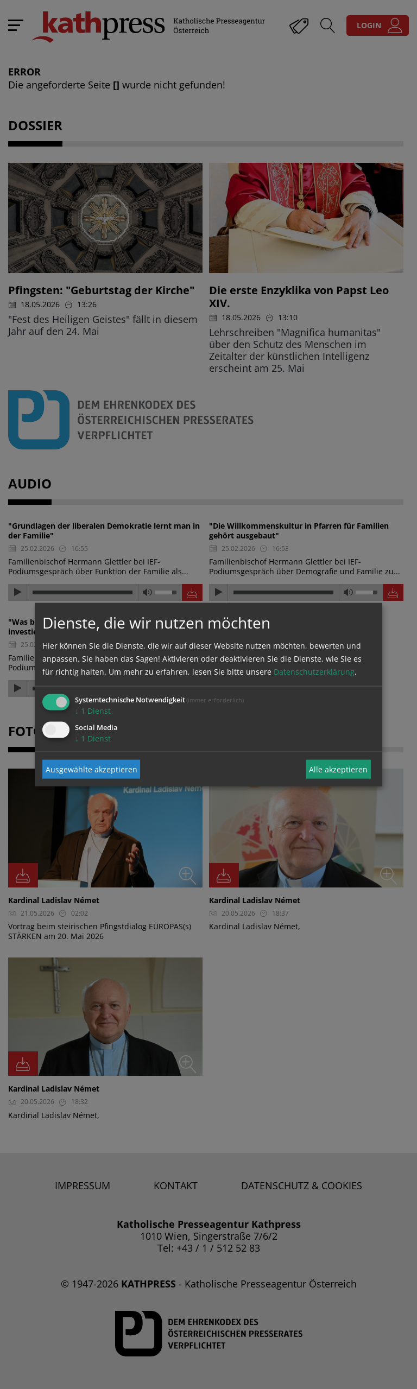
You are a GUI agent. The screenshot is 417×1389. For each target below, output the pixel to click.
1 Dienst (93, 711)
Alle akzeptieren (338, 769)
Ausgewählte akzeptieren (91, 769)
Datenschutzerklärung (314, 672)
